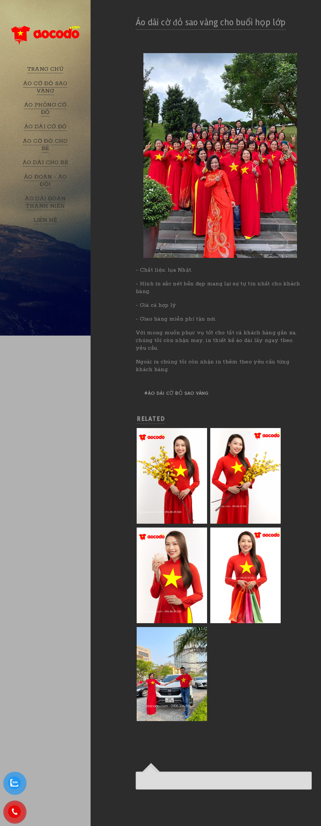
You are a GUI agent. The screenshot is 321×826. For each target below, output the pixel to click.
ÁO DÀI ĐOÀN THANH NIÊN (45, 202)
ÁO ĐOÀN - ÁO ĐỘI (45, 180)
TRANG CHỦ (45, 69)
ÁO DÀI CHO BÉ (45, 162)
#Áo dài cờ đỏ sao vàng (176, 393)
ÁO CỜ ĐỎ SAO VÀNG (45, 87)
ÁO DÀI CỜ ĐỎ (45, 126)
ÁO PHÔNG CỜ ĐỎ (45, 108)
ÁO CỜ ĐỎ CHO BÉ (45, 145)
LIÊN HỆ (45, 220)
